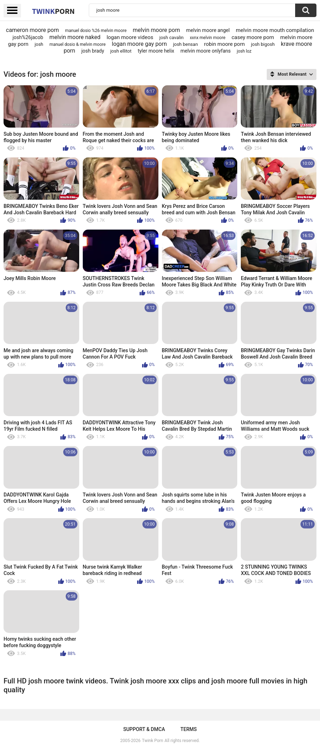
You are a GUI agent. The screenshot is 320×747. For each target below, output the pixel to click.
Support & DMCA (144, 729)
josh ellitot (120, 51)
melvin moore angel (207, 30)
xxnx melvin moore (207, 37)
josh (38, 44)
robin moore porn (224, 44)
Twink (53, 11)
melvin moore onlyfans (205, 51)
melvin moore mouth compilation (275, 30)
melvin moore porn (156, 30)
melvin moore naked (75, 37)
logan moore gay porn (139, 44)
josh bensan (185, 44)
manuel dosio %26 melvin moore (95, 30)
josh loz (244, 51)
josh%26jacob (27, 37)
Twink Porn (152, 740)
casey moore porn (253, 37)
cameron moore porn (32, 30)
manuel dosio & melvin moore (77, 44)
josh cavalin (171, 37)
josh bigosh (263, 44)
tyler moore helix (156, 51)
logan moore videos (130, 37)
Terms (188, 729)
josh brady (92, 51)
